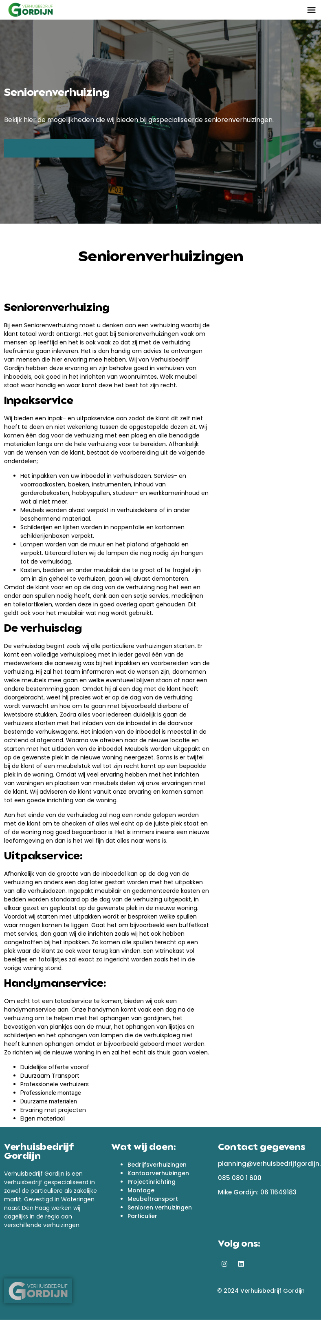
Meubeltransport (153, 1199)
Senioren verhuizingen (160, 1207)
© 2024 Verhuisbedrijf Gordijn (261, 1291)
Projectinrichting (152, 1182)
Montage (141, 1190)
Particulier (142, 1216)
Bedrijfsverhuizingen (157, 1165)
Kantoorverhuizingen (158, 1173)
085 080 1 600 (240, 1178)
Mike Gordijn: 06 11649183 (257, 1192)
